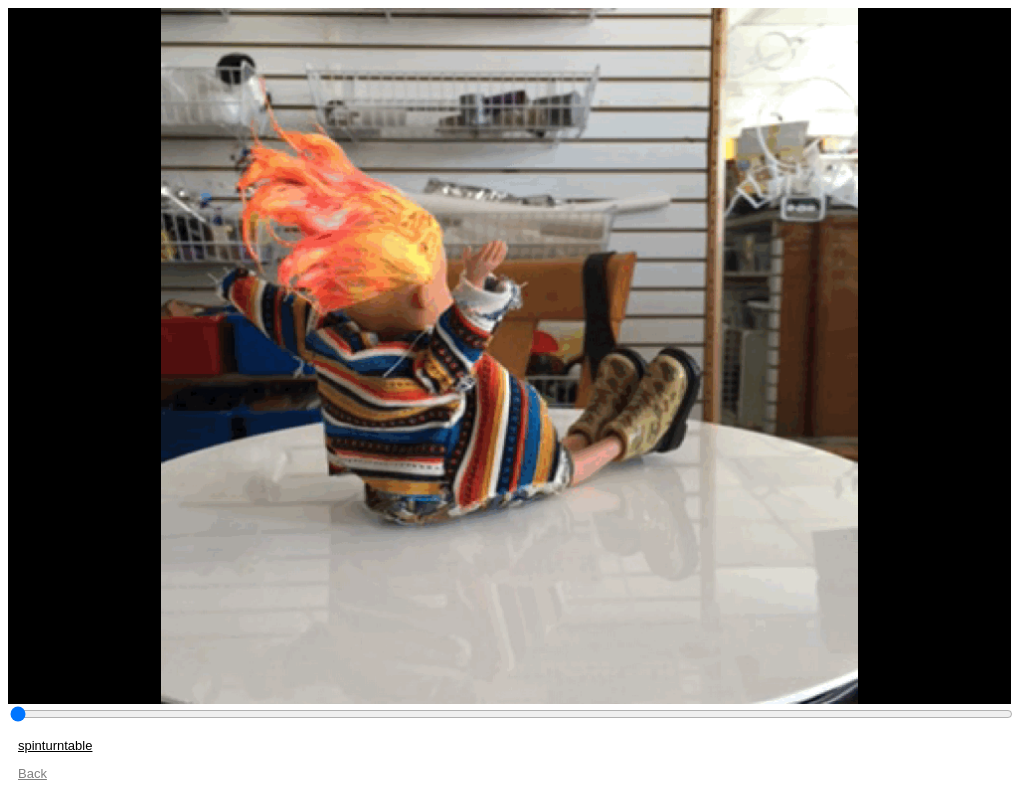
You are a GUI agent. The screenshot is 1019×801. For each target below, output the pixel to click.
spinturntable (55, 745)
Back (32, 773)
